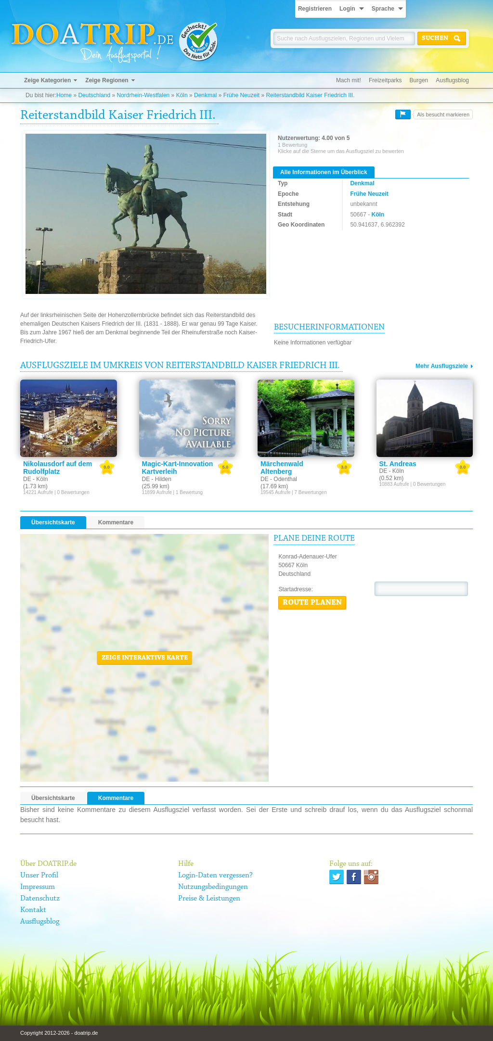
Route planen (312, 603)
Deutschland (94, 95)
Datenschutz (40, 898)
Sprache (383, 8)
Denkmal (205, 95)
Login (347, 8)
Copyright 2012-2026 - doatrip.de (59, 1033)
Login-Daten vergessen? (215, 875)
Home (64, 95)
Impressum (37, 887)
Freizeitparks (385, 80)
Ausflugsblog (452, 80)
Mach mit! (348, 80)
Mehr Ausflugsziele (441, 366)
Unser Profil (39, 875)
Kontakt (33, 910)
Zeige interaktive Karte (145, 658)
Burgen (419, 80)
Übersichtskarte (53, 522)
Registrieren (315, 8)
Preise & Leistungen (209, 898)
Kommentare (115, 522)
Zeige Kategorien (47, 80)
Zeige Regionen (106, 80)
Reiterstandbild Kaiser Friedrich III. (310, 95)
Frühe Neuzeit (241, 95)
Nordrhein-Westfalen (143, 95)
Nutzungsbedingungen (213, 887)
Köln (182, 95)
